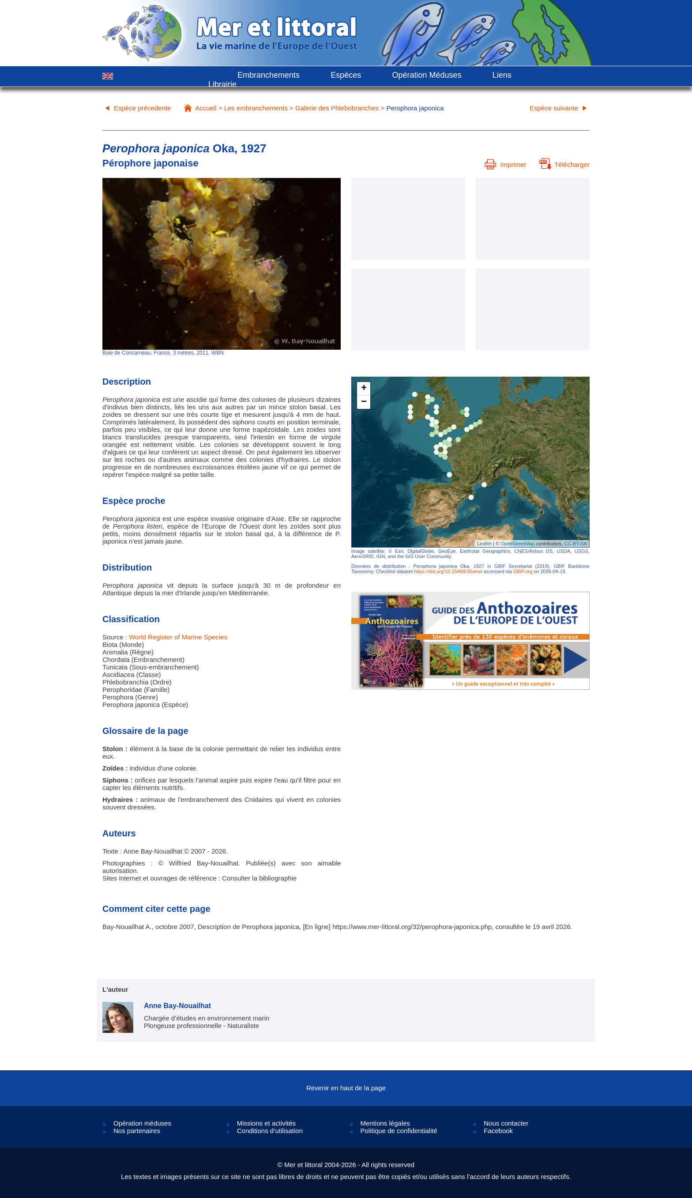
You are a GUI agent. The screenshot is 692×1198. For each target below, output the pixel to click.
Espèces (346, 75)
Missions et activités (266, 1123)
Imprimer (506, 164)
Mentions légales (385, 1123)
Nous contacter (506, 1123)
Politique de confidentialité (399, 1130)
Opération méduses (142, 1123)
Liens (502, 75)
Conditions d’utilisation (270, 1130)
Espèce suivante (554, 108)
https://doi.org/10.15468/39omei (448, 571)
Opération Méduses (426, 75)
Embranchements (268, 75)
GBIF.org (522, 571)
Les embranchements (256, 108)
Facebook (498, 1130)
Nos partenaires (136, 1130)
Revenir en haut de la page (346, 1088)
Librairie (222, 84)
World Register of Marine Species (178, 637)
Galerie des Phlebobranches (337, 108)
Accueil (205, 108)
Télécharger (564, 164)
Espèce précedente (142, 108)
